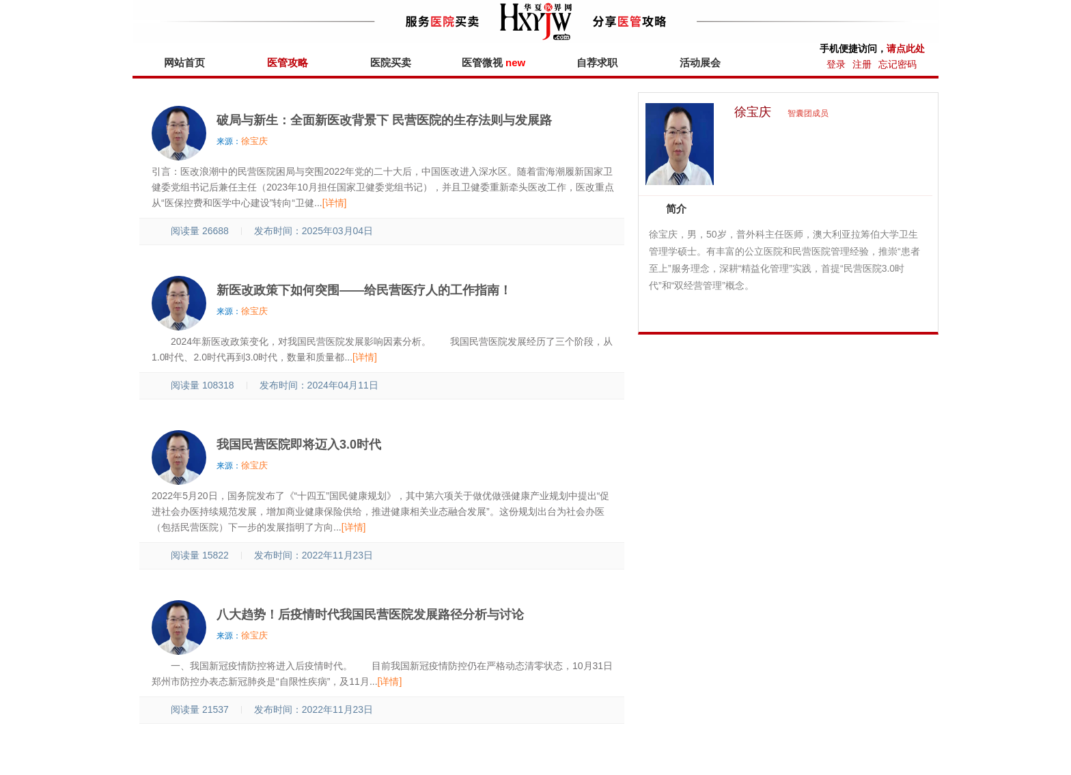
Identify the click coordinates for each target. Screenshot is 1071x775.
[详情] (334, 202)
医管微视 (493, 62)
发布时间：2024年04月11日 (319, 385)
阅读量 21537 (192, 709)
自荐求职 (596, 62)
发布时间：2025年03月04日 (313, 230)
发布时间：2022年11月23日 (313, 555)
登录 (836, 64)
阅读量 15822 (192, 555)
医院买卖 (390, 62)
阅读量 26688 (192, 230)
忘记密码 (897, 64)
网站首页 (184, 62)
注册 (862, 64)
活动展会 (700, 62)
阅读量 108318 (195, 385)
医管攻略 (287, 62)
